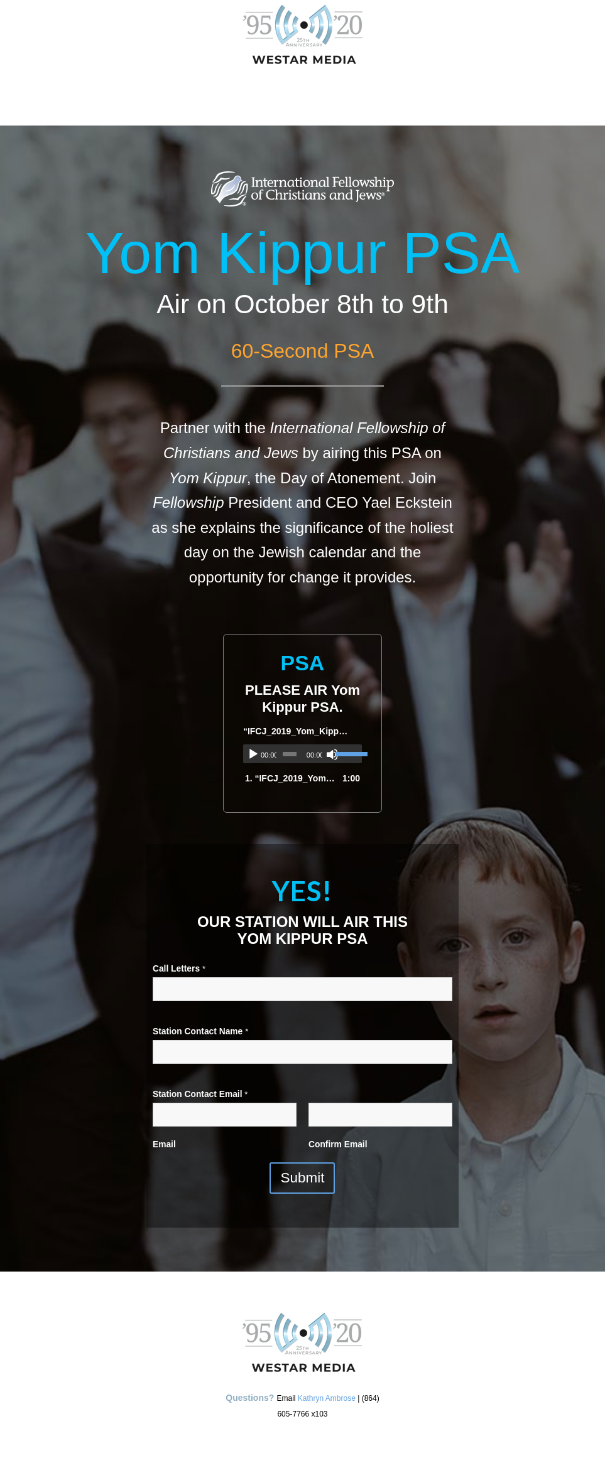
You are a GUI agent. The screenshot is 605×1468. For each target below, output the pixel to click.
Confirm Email (338, 1144)
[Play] (253, 754)
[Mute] (332, 754)
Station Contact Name (200, 1031)
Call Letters (179, 968)
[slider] (290, 754)
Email (164, 1144)
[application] (302, 753)
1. (290, 778)
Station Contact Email (200, 1094)
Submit (302, 1178)
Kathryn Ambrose (327, 1398)
